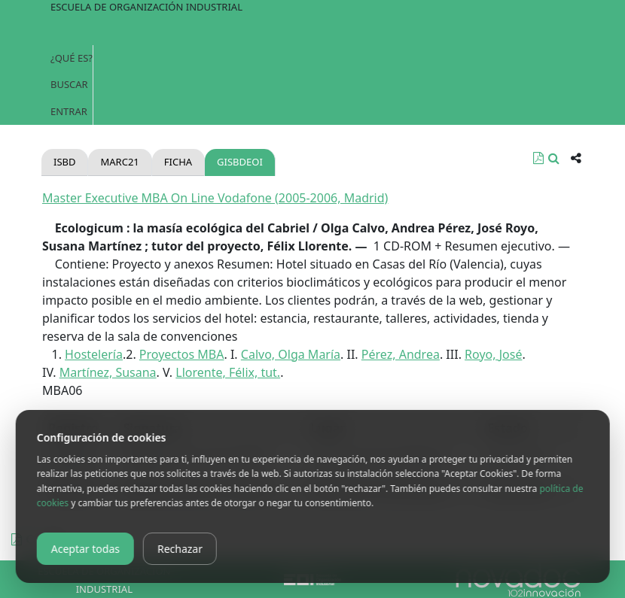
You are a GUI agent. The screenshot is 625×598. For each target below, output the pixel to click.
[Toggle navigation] (312, 30)
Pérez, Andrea (400, 354)
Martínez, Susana (108, 372)
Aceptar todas (85, 549)
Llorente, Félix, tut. (227, 372)
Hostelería (94, 354)
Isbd (64, 161)
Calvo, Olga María (290, 354)
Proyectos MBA (181, 354)
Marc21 (119, 161)
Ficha (178, 161)
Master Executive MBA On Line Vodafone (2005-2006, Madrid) (215, 198)
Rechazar (180, 549)
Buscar (69, 84)
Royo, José (493, 354)
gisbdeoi (240, 161)
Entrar (68, 111)
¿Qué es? (71, 58)
